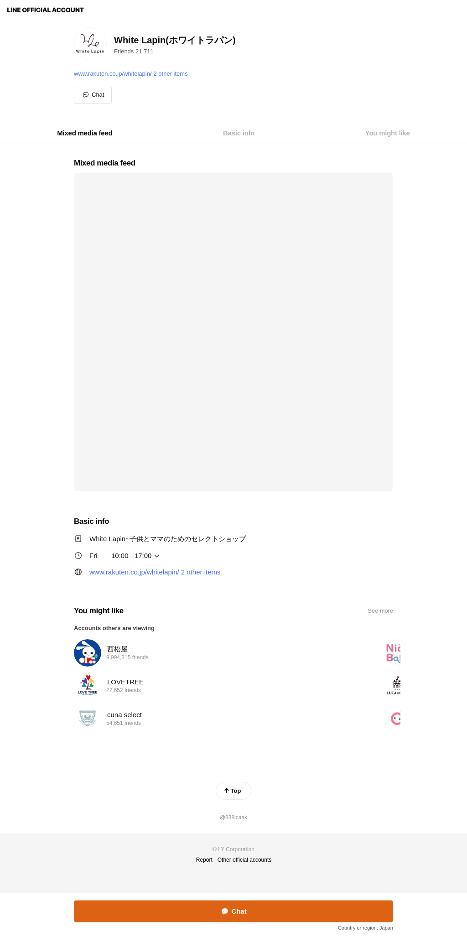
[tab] (84, 133)
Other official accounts (245, 860)
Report (204, 860)
